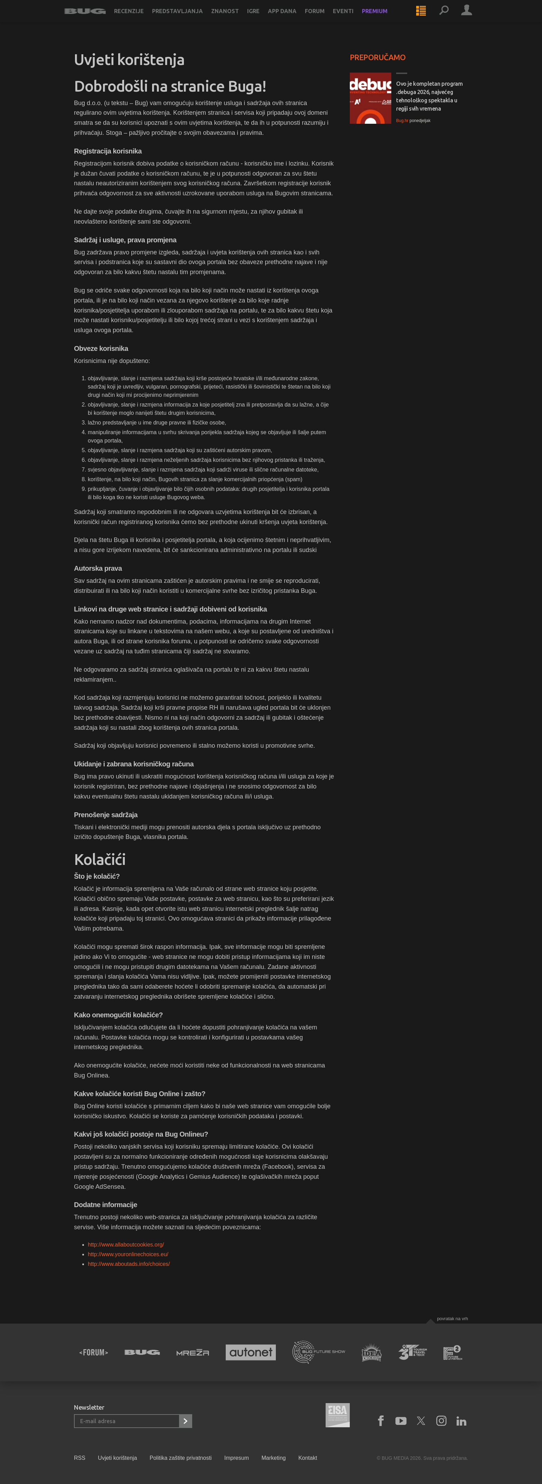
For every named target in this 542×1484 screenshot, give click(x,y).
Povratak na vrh (452, 1318)
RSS (79, 1458)
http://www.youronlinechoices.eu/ (128, 1254)
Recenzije (138, 18)
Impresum (236, 1458)
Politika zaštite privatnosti (181, 1458)
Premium (384, 18)
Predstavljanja (187, 18)
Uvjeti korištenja (117, 1458)
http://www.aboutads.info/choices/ (129, 1264)
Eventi (353, 18)
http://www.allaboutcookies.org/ (126, 1245)
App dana (292, 18)
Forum (324, 18)
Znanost (235, 18)
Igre (263, 18)
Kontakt (307, 1458)
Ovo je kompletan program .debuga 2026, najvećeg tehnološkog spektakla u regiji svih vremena (429, 96)
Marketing (273, 1458)
